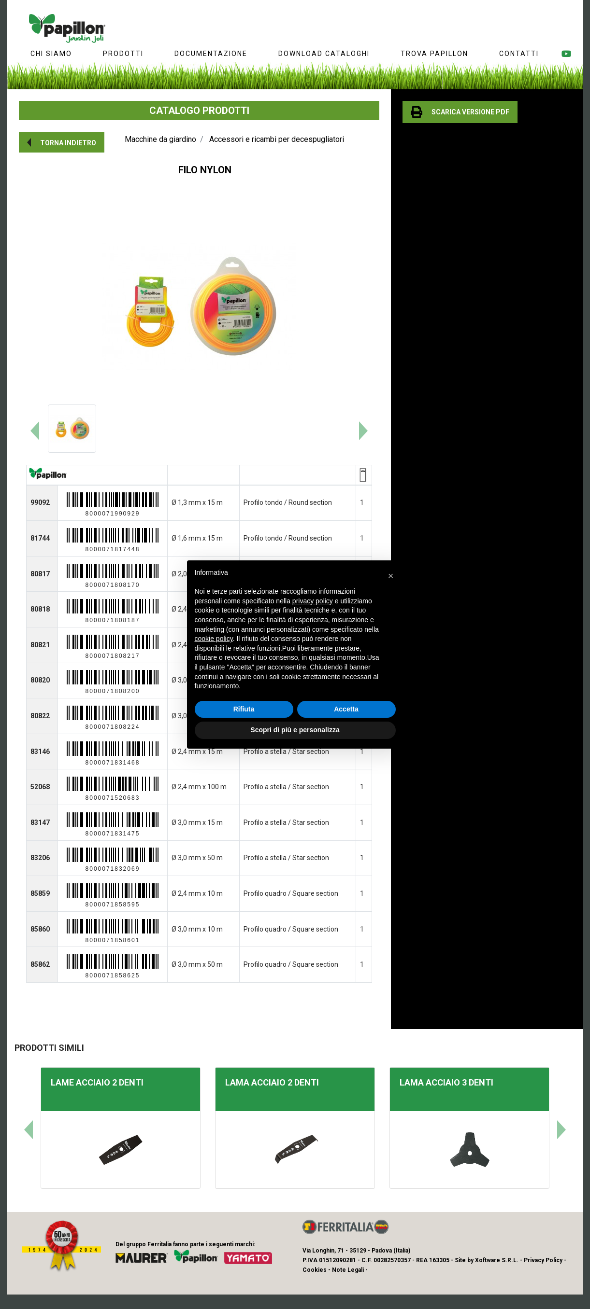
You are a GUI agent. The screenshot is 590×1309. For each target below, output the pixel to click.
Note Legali (348, 1270)
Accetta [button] (346, 709)
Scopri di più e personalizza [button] (294, 730)
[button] (61, 142)
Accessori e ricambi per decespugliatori (276, 139)
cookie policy (214, 638)
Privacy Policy (543, 1260)
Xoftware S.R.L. (496, 1260)
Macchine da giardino (160, 139)
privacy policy (312, 601)
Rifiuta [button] (244, 709)
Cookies (314, 1270)
